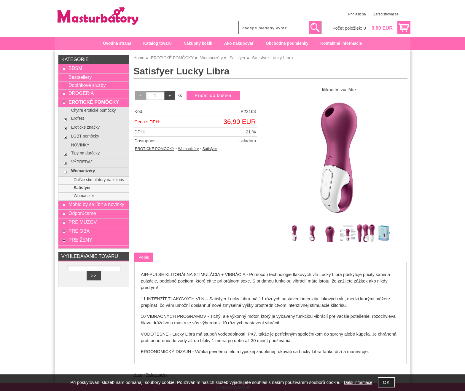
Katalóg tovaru (157, 43)
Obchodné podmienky (287, 43)
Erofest (77, 118)
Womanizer (84, 196)
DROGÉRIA (81, 93)
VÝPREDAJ (82, 162)
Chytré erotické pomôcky (93, 110)
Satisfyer (209, 149)
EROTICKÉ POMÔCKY (154, 149)
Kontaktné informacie (341, 43)
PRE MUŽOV (83, 222)
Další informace (358, 382)
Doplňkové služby (87, 85)
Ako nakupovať (239, 43)
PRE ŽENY (80, 239)
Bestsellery (80, 77)
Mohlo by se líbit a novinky (96, 204)
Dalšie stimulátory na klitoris (99, 180)
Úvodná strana (117, 43)
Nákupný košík (198, 43)
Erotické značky (85, 127)
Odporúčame (82, 213)
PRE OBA (79, 231)
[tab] (143, 257)
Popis (143, 257)
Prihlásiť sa (357, 14)
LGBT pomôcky (85, 136)
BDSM (75, 68)
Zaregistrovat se (386, 14)
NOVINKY (80, 145)
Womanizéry (188, 149)
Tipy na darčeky (85, 153)
